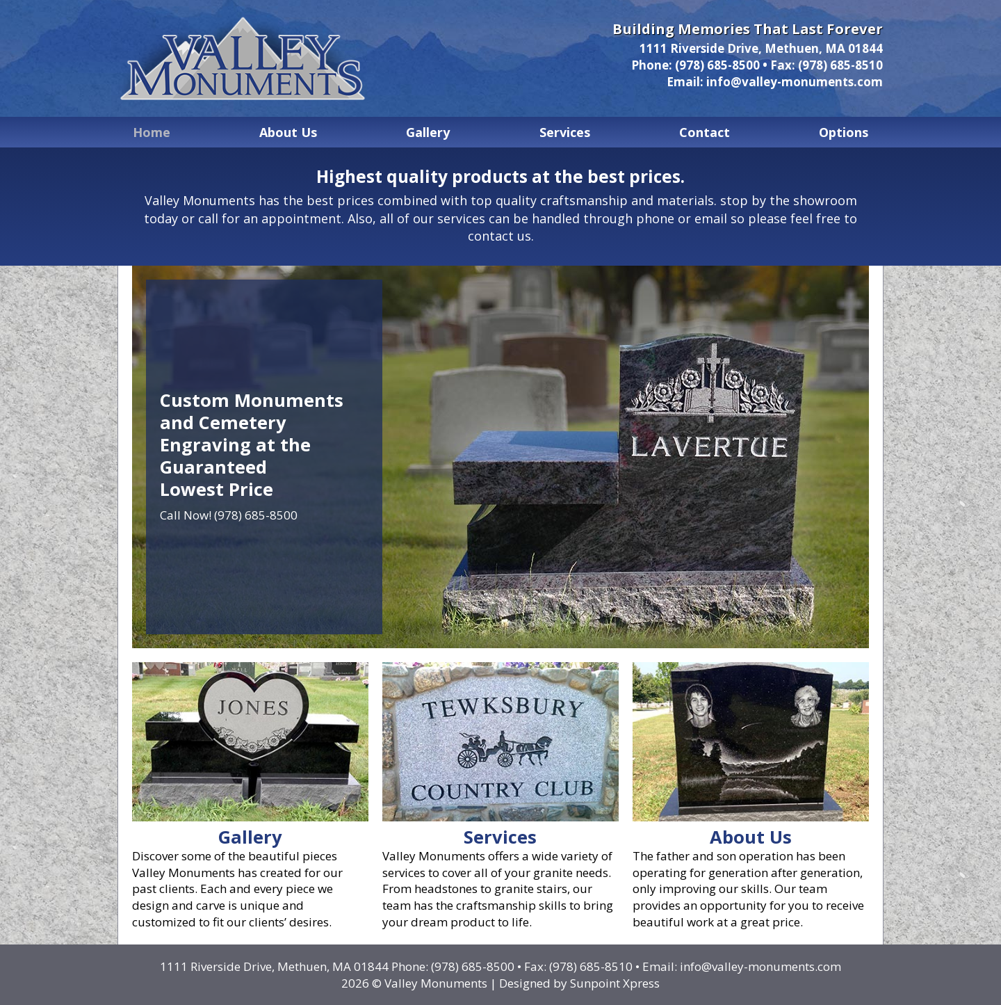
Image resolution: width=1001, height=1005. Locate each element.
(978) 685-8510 (840, 65)
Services (564, 132)
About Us (288, 132)
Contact (704, 132)
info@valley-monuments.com (794, 82)
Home (151, 132)
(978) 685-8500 (717, 65)
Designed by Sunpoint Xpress (579, 983)
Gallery (428, 132)
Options (843, 132)
